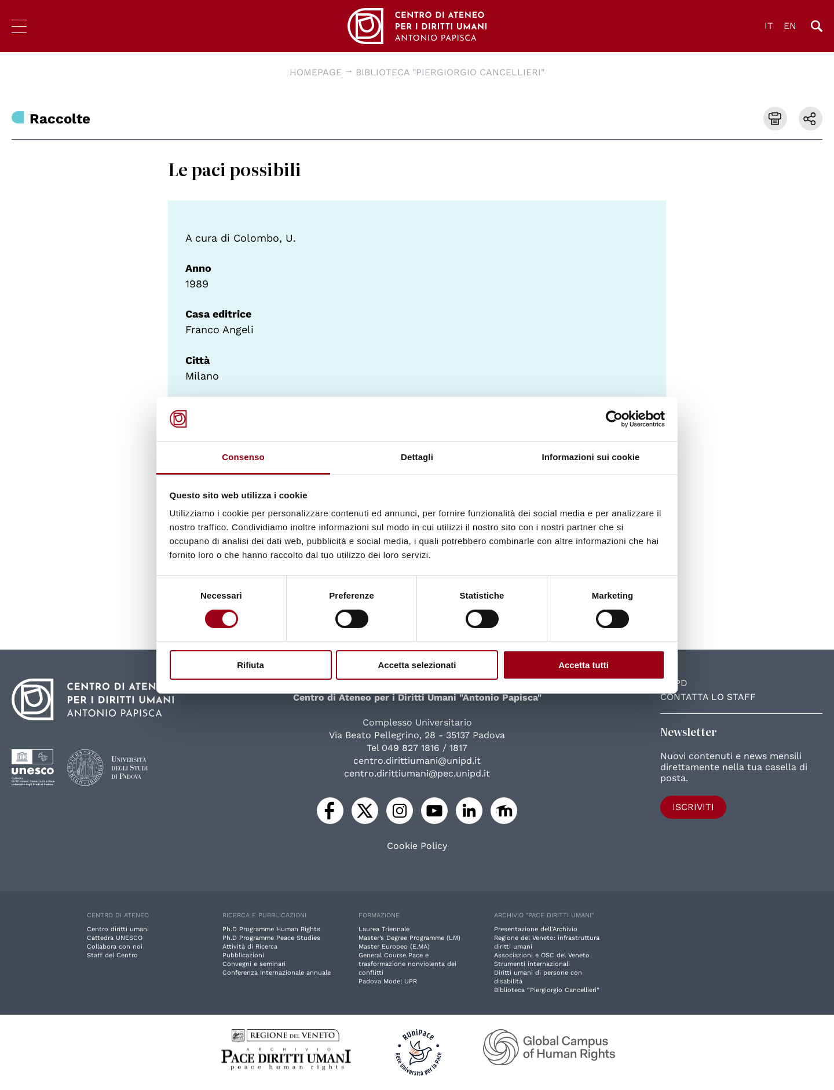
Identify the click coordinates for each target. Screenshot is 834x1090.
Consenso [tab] (243, 457)
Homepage (316, 72)
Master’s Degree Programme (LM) (409, 938)
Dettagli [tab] (417, 457)
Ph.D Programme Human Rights (271, 929)
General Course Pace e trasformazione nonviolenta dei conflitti (407, 964)
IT (769, 25)
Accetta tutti (583, 665)
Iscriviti (693, 806)
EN (790, 25)
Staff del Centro (112, 955)
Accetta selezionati (417, 665)
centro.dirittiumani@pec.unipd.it (417, 773)
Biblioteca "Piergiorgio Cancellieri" (450, 72)
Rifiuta (250, 665)
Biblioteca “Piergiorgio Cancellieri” (546, 990)
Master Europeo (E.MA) (394, 946)
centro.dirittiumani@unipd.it (417, 760)
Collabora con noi (114, 946)
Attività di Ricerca (249, 946)
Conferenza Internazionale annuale (276, 972)
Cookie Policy (417, 846)
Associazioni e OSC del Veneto (542, 955)
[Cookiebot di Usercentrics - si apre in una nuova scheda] (614, 419)
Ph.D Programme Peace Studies (271, 938)
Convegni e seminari (254, 964)
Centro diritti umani (118, 929)
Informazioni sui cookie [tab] (591, 457)
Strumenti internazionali (532, 964)
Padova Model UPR (388, 981)
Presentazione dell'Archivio (535, 929)
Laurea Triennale (384, 929)
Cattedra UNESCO (114, 938)
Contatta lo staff (708, 696)
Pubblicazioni (243, 955)
